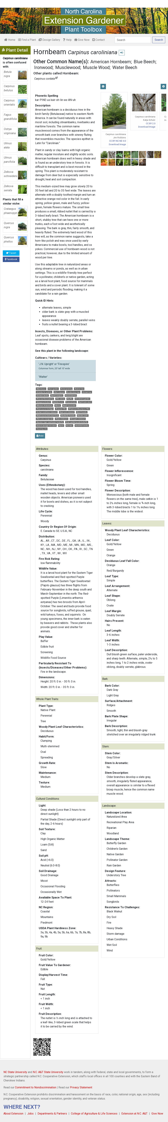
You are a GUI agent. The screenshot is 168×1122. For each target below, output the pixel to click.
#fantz (57, 405)
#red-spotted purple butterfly (76, 422)
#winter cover (82, 415)
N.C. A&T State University (48, 1072)
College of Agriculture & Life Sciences (94, 1113)
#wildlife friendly (81, 425)
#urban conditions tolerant (47, 412)
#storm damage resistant (46, 425)
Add (40, 435)
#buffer (70, 399)
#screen (69, 425)
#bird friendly (82, 412)
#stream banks (42, 395)
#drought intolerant (77, 419)
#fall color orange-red (45, 419)
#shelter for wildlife (44, 392)
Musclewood (67, 67)
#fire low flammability (45, 399)
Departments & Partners (52, 1113)
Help (67, 39)
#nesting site (42, 429)
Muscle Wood (96, 67)
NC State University (15, 1072)
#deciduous (41, 389)
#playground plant (43, 402)
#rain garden (53, 389)
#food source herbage (45, 409)
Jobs (30, 1113)
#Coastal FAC (61, 409)
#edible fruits (58, 402)
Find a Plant (27, 39)
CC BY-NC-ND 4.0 (117, 141)
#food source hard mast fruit (47, 415)
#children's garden (82, 399)
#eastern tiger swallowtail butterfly (50, 422)
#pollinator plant (85, 402)
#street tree (86, 392)
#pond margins (57, 395)
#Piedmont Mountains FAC (79, 409)
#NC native (60, 399)
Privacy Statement (81, 1087)
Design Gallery (49, 39)
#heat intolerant (61, 419)
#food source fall (69, 405)
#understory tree (73, 392)
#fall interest (59, 392)
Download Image (117, 144)
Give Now (82, 39)
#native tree (79, 389)
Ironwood (43, 67)
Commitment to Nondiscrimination (35, 1087)
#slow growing (66, 389)
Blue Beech (144, 61)
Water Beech (124, 67)
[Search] (133, 40)
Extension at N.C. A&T (134, 1113)
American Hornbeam (110, 61)
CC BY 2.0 (150, 123)
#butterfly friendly (68, 415)
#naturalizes (71, 402)
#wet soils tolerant (67, 412)
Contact (98, 39)
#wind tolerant (70, 395)
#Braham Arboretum (44, 405)
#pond (61, 425)
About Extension (13, 1113)
